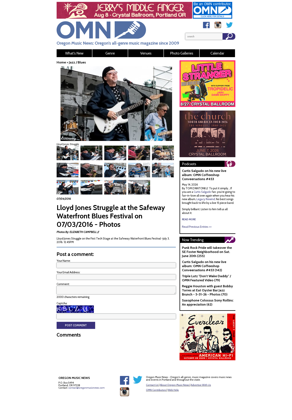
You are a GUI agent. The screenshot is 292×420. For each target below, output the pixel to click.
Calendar (217, 53)
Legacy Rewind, (205, 199)
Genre (110, 53)
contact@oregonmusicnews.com (86, 387)
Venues (145, 53)
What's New (74, 53)
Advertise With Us (201, 384)
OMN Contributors (156, 389)
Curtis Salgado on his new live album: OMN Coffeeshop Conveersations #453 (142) (204, 266)
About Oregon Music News (174, 384)
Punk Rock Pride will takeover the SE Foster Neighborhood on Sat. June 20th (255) (207, 252)
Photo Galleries (181, 53)
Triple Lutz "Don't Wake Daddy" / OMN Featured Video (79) (206, 278)
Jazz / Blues (77, 62)
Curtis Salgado (203, 192)
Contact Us (152, 384)
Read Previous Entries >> (197, 226)
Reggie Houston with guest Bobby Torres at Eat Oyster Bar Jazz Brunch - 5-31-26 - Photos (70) (207, 290)
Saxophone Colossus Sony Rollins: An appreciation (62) (208, 302)
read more (189, 219)
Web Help (173, 389)
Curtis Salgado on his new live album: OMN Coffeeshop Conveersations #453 (204, 175)
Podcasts (189, 164)
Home (61, 62)
